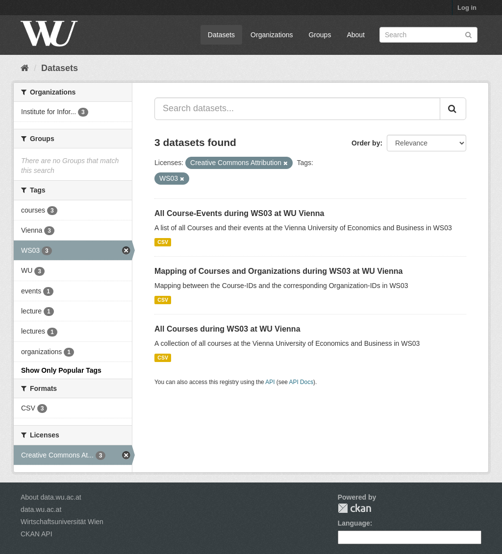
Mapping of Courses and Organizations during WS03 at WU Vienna (278, 271)
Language (354, 523)
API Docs (301, 382)
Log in (467, 7)
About (356, 35)
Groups (319, 35)
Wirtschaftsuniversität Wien (62, 522)
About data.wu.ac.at (51, 497)
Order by (365, 143)
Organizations (272, 35)
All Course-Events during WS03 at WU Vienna (239, 213)
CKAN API (36, 534)
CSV (162, 242)
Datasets (221, 35)
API (270, 382)
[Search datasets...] (297, 108)
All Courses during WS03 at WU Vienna (227, 329)
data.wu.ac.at (41, 509)
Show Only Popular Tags (61, 370)
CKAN (354, 508)
